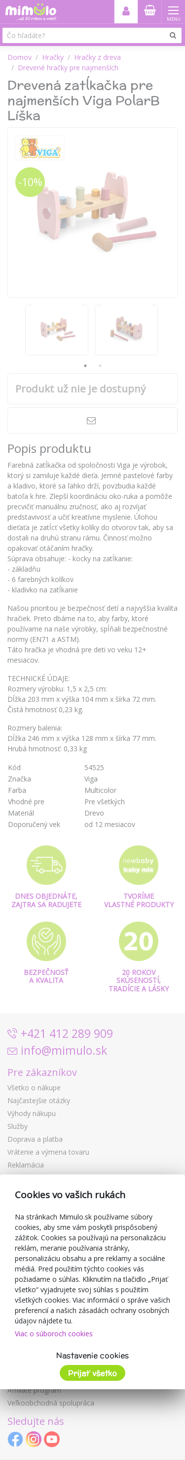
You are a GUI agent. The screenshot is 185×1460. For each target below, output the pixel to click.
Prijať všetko (92, 1373)
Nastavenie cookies (92, 1355)
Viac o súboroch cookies (54, 1333)
